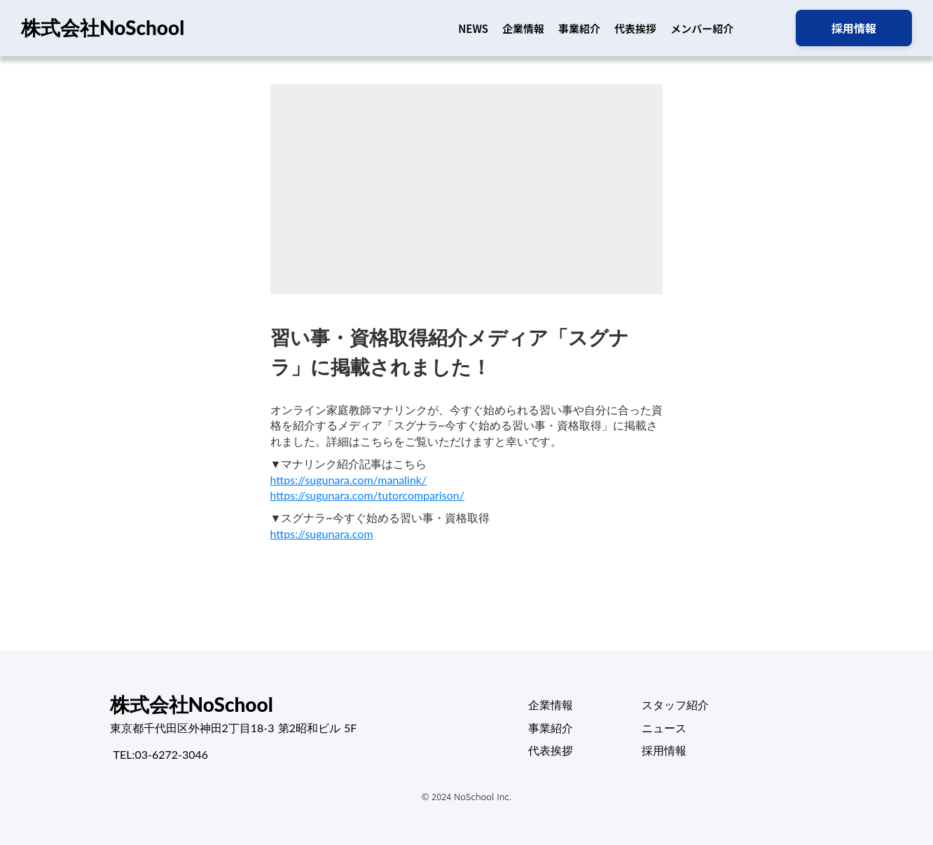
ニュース (664, 727)
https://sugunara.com (321, 533)
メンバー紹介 (701, 28)
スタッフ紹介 (675, 704)
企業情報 (523, 28)
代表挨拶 (635, 28)
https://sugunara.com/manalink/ (348, 479)
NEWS (473, 28)
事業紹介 (579, 28)
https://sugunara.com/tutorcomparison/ (367, 495)
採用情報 (664, 750)
